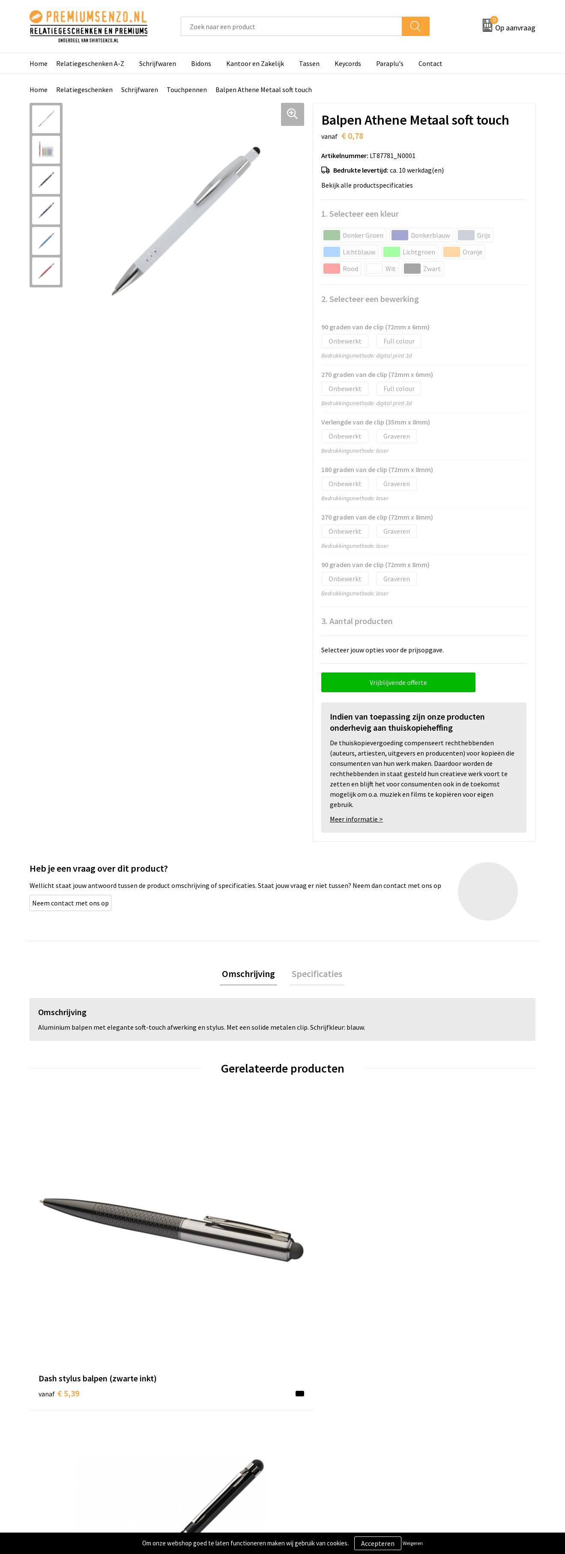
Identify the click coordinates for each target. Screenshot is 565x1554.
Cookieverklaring (444, 1392)
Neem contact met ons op (70, 903)
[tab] (250, 974)
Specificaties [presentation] (315, 974)
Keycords (348, 63)
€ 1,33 (312, 1237)
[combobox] (291, 26)
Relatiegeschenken (84, 89)
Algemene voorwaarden (453, 1379)
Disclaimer (434, 1418)
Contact (430, 63)
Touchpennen (187, 89)
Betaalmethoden (318, 1418)
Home (39, 63)
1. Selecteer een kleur (360, 213)
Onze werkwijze (316, 1405)
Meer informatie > (356, 819)
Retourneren (312, 1431)
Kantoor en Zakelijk (255, 63)
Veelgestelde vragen (197, 1405)
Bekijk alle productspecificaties (369, 185)
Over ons (181, 1379)
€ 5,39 (59, 1250)
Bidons (201, 63)
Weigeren (413, 1543)
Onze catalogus (191, 1392)
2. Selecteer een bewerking (370, 298)
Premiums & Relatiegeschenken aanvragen (215, 1424)
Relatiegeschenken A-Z (90, 63)
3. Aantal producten (357, 621)
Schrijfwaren (157, 63)
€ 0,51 (185, 1237)
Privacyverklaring (444, 1405)
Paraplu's (390, 63)
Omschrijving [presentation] (250, 974)
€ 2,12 (438, 1237)
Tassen (309, 63)
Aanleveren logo (317, 1392)
